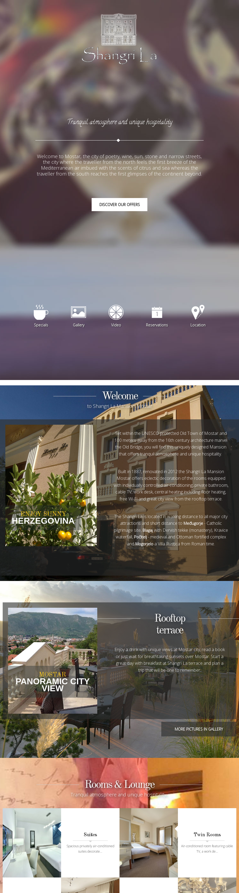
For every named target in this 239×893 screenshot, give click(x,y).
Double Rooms (32, 881)
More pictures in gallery (199, 737)
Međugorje (193, 531)
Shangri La (119, 45)
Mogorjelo (153, 552)
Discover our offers (119, 212)
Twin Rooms (207, 832)
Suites (90, 832)
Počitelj (156, 545)
